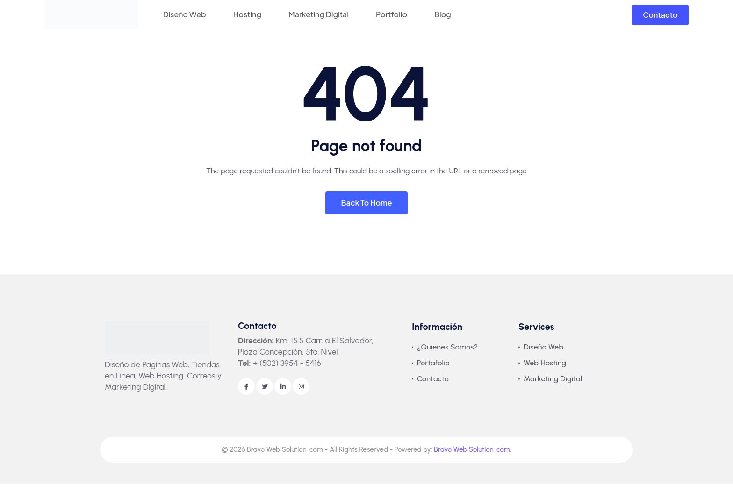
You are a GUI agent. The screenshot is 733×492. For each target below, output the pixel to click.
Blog (442, 14)
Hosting (247, 14)
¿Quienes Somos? (447, 355)
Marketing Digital (318, 14)
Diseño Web (184, 14)
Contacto (660, 15)
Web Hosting (545, 371)
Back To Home (366, 211)
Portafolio (433, 371)
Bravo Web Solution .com (472, 458)
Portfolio (391, 14)
